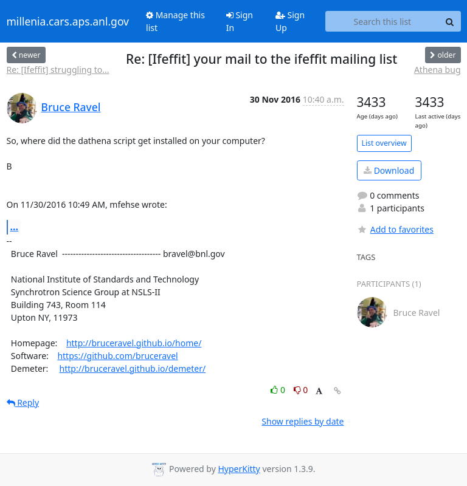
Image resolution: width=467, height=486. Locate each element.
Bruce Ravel (71, 107)
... (14, 226)
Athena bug (437, 69)
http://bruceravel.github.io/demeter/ (133, 368)
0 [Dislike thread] (301, 389)
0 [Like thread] (279, 389)
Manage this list (175, 21)
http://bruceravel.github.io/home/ (133, 343)
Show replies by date (302, 421)
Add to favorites (395, 229)
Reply (23, 402)
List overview (384, 143)
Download (389, 170)
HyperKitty (239, 468)
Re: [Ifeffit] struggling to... (58, 69)
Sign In (239, 21)
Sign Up (290, 21)
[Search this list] (382, 21)
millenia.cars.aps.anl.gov (68, 21)
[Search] (450, 21)
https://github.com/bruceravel (117, 355)
